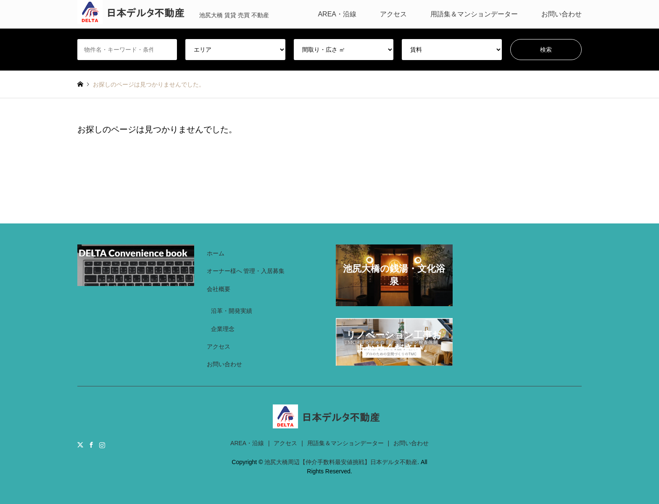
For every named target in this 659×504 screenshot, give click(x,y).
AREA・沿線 (337, 14)
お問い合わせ (561, 14)
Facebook (91, 445)
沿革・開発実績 (231, 310)
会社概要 (218, 289)
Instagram (102, 445)
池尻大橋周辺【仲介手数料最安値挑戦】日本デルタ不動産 (340, 462)
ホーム (215, 253)
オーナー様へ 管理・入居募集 (246, 271)
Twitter (80, 445)
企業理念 (223, 329)
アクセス (393, 14)
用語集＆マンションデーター (474, 14)
